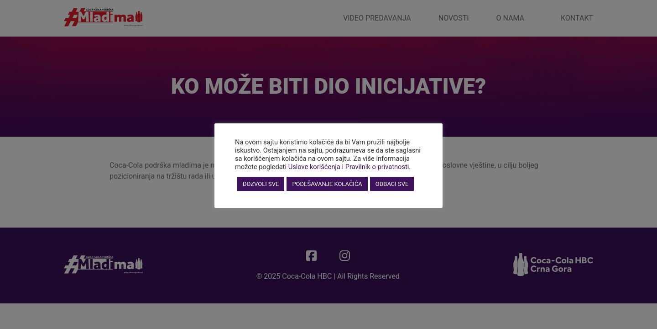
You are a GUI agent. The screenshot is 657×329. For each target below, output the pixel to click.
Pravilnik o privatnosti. (378, 167)
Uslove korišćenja (314, 167)
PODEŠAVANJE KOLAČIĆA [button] (327, 183)
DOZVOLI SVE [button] (261, 183)
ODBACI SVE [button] (392, 183)
